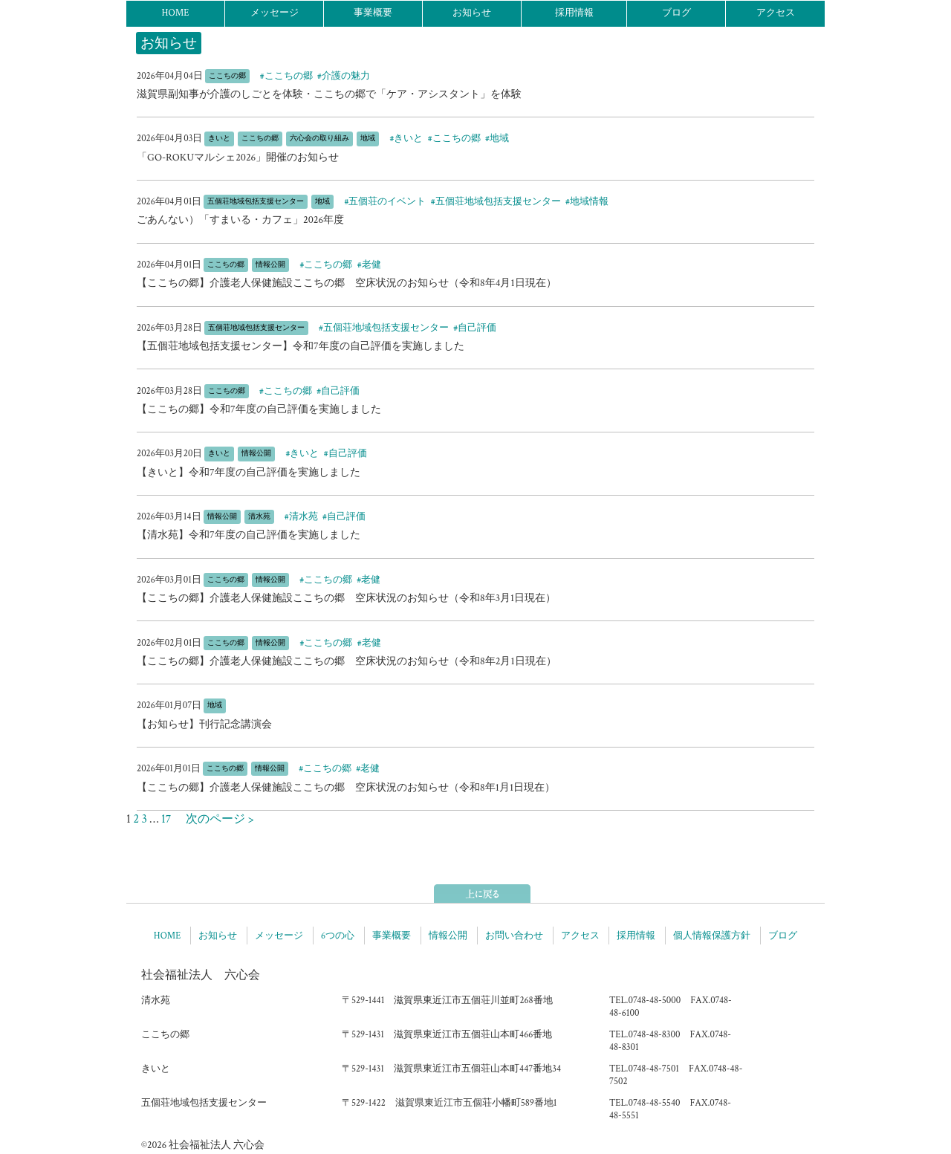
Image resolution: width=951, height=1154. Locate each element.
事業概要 (373, 13)
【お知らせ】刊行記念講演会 (204, 724)
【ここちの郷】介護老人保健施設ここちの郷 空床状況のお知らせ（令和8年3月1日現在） (346, 598)
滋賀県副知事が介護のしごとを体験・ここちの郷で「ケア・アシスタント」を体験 (329, 94)
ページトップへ (482, 893)
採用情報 (574, 13)
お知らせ (471, 13)
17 (166, 819)
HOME (175, 13)
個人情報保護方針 (711, 935)
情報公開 (448, 935)
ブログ (676, 13)
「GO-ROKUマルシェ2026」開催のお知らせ (238, 157)
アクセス (775, 13)
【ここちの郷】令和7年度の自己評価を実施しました (259, 409)
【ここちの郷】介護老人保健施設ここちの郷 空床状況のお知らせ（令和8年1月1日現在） (346, 787)
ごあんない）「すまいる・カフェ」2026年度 (240, 220)
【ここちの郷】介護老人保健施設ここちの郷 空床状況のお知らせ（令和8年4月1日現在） (346, 283)
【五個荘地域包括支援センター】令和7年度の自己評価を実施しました (300, 346)
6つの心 (337, 935)
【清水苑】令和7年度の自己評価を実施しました (248, 535)
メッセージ (274, 13)
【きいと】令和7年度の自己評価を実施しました (248, 472)
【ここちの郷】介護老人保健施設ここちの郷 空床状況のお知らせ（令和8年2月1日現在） (346, 661)
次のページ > (214, 819)
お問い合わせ (514, 935)
